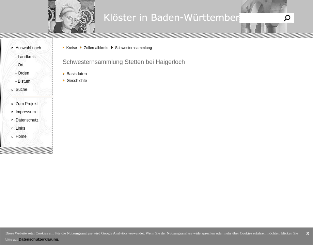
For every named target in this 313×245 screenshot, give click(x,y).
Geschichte (75, 80)
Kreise (71, 48)
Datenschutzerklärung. (39, 239)
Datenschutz (27, 120)
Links (20, 128)
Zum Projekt (27, 103)
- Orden (22, 73)
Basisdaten (75, 73)
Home (21, 136)
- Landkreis (25, 56)
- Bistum (22, 81)
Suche (21, 89)
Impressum (26, 112)
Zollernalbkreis (96, 48)
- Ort (19, 65)
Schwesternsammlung (133, 48)
